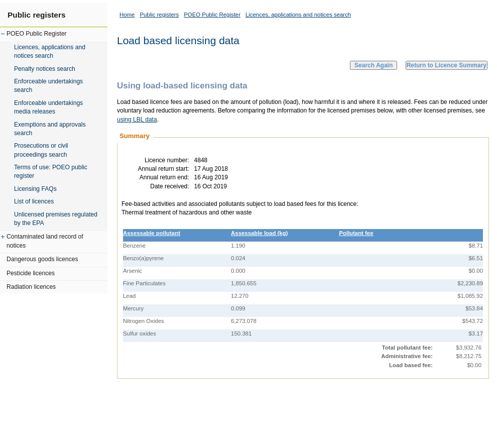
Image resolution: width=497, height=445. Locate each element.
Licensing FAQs (35, 188)
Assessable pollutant (151, 233)
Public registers (36, 15)
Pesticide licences (31, 273)
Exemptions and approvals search (50, 129)
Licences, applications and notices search (49, 51)
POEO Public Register (37, 33)
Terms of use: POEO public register (50, 171)
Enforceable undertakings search (48, 85)
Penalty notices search (44, 68)
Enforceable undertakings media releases (48, 107)
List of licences (34, 201)
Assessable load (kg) (259, 233)
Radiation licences (31, 286)
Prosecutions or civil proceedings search (41, 150)
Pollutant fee (356, 233)
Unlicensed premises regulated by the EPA (55, 219)
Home (127, 15)
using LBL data (137, 119)
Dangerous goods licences (42, 259)
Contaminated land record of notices (45, 241)
